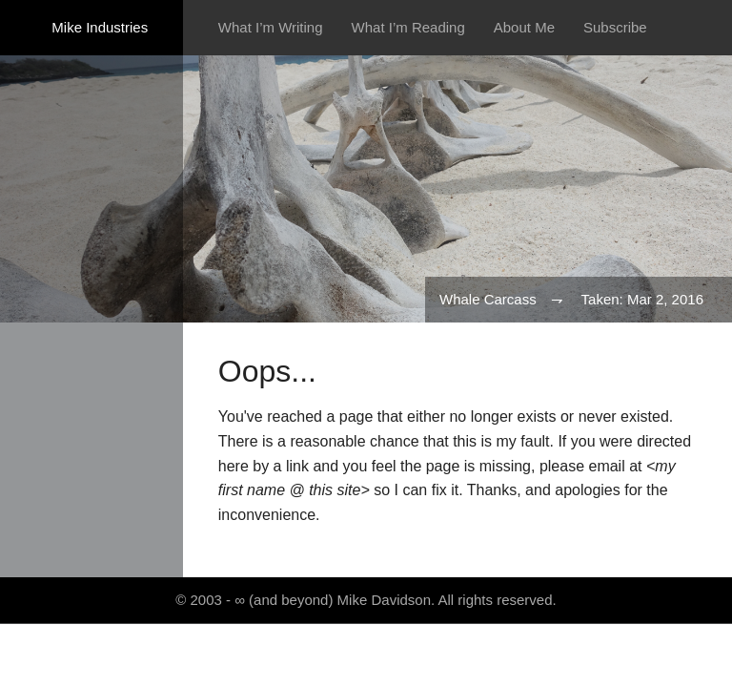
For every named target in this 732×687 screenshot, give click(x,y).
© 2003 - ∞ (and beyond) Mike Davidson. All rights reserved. (365, 600)
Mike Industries (99, 27)
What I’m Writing (270, 27)
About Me (524, 27)
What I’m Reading (408, 27)
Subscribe (615, 27)
